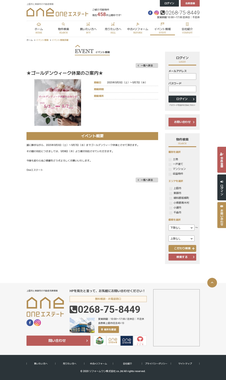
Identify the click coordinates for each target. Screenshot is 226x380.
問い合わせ (57, 341)
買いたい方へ (41, 363)
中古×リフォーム (98, 363)
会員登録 (190, 3)
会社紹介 (127, 363)
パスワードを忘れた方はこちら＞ (182, 105)
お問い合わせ (182, 122)
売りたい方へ (69, 363)
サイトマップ (185, 363)
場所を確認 (108, 329)
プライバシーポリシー (156, 363)
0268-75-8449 (182, 12)
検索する (182, 257)
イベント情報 (42, 40)
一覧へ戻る (147, 65)
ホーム (29, 40)
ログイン (169, 3)
